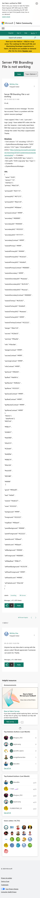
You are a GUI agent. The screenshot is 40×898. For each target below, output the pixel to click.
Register (11, 33)
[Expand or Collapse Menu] (3, 28)
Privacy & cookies (6, 878)
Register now (27, 51)
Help (25, 33)
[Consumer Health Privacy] (20, 892)
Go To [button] (33, 33)
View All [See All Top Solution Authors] (7, 768)
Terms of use (5, 881)
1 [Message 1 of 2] (10, 600)
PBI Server (23, 595)
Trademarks (4, 885)
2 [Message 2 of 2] (10, 659)
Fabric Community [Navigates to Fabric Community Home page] (24, 23)
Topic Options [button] (30, 74)
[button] (19, 74)
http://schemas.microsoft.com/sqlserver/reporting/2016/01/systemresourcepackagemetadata (20, 152)
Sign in (19, 33)
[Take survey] (11, 722)
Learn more (6, 17)
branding (13, 595)
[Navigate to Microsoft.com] (7, 23)
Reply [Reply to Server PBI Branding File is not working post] (19, 605)
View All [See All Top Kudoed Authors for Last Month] (7, 813)
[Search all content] (22, 38)
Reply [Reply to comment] (19, 665)
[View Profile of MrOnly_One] (14, 84)
